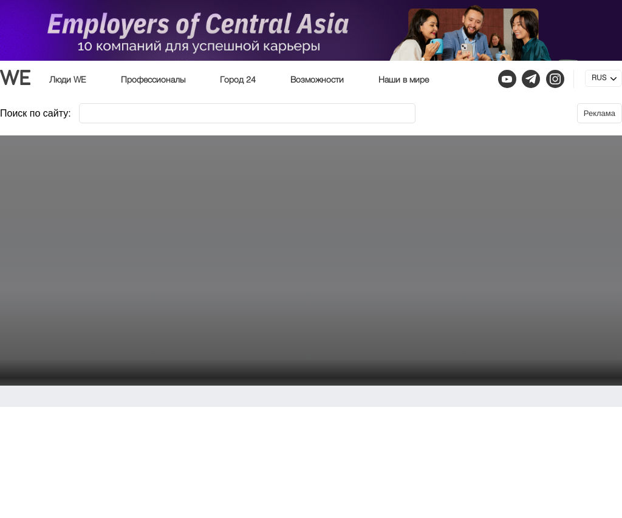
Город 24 (238, 80)
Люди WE (67, 80)
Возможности (317, 80)
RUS (599, 78)
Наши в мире (403, 80)
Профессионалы (153, 80)
